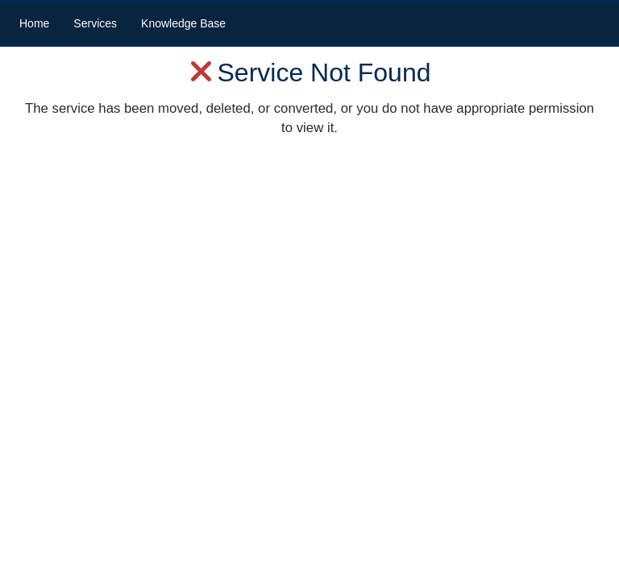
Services (95, 23)
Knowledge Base (183, 23)
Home (34, 23)
